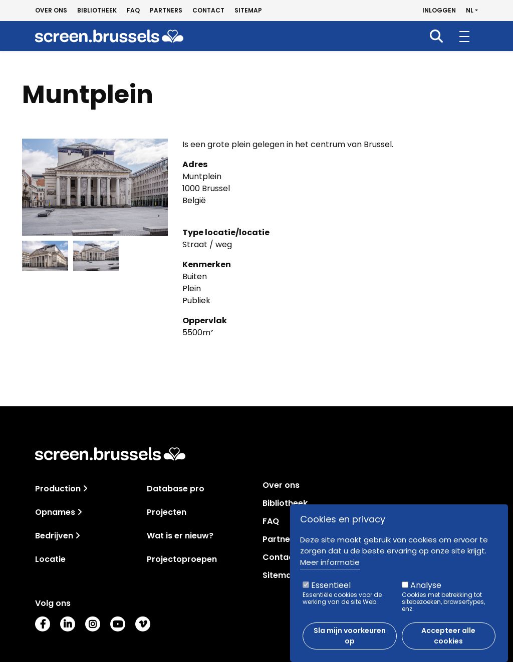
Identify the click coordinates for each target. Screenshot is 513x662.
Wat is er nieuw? (180, 535)
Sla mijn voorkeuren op (350, 635)
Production (58, 488)
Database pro (175, 488)
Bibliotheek (97, 11)
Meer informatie (330, 562)
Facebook (42, 623)
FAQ (133, 11)
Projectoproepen (182, 559)
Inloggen (439, 11)
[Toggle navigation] (85, 488)
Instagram (92, 623)
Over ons (51, 11)
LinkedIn (67, 623)
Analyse (425, 585)
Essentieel (331, 585)
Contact (208, 11)
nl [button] (469, 11)
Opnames (55, 512)
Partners (166, 11)
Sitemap (248, 11)
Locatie (50, 559)
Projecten (166, 512)
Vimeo (142, 623)
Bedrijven (54, 535)
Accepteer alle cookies (448, 635)
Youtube (117, 623)
